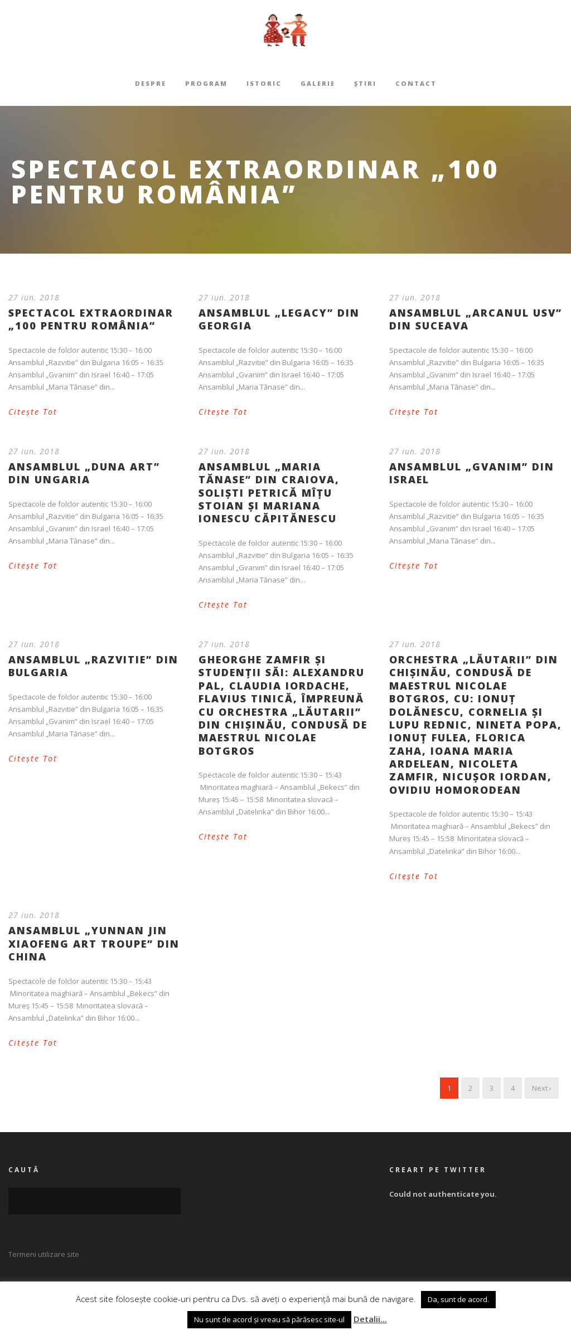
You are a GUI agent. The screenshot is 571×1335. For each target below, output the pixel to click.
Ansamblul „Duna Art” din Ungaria (84, 473)
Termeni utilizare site (43, 1254)
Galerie (318, 83)
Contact (416, 83)
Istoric (264, 83)
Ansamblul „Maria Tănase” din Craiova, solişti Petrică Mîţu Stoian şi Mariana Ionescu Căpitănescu (269, 493)
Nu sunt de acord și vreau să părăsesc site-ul (269, 1319)
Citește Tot (32, 411)
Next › (541, 1088)
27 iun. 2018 (34, 297)
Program (206, 83)
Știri (365, 83)
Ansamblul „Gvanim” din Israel (471, 473)
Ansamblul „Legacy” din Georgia (279, 319)
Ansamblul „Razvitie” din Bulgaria (93, 666)
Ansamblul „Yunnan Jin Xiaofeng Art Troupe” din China (94, 943)
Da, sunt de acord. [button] (458, 1299)
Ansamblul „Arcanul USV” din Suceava (475, 319)
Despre (150, 83)
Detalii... (370, 1318)
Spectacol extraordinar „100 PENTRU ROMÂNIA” (90, 319)
